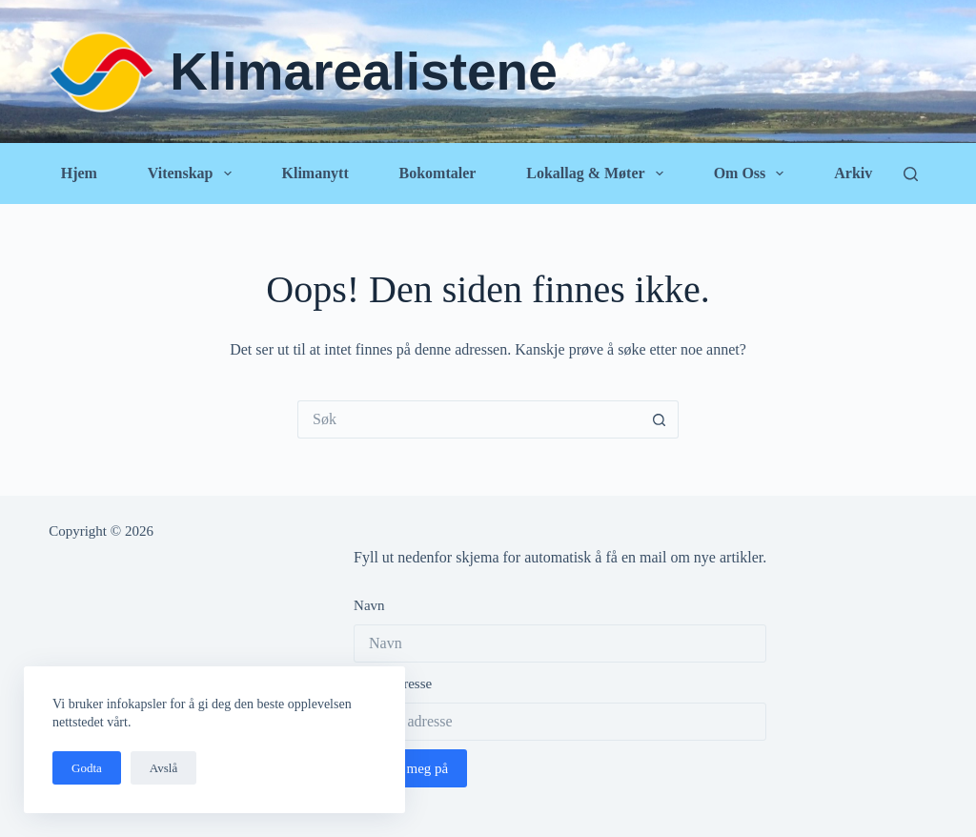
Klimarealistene (364, 71)
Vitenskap (193, 173)
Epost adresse (393, 683)
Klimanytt (314, 173)
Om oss (753, 173)
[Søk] (911, 174)
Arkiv (853, 173)
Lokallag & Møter (598, 173)
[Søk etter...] (468, 419)
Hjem (79, 173)
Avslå (163, 768)
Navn (369, 605)
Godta (86, 768)
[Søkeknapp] (659, 419)
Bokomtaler (438, 173)
